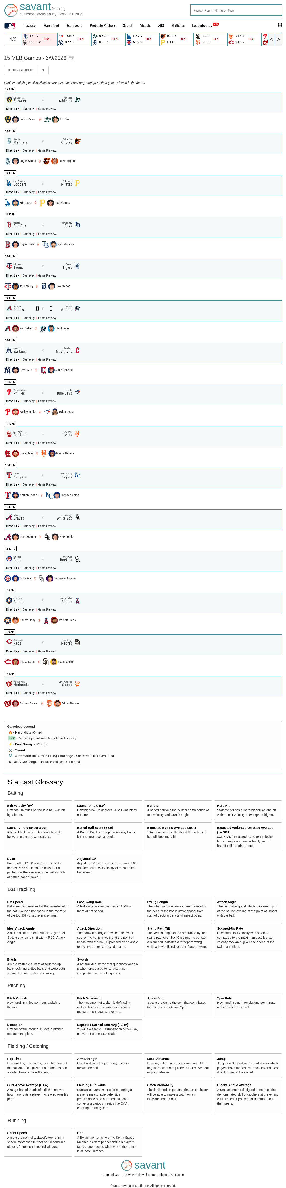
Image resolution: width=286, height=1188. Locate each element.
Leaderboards (205, 25)
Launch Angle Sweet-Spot (26, 827)
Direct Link (13, 109)
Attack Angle (226, 902)
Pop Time (14, 1059)
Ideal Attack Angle (21, 928)
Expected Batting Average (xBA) (171, 827)
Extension (14, 1025)
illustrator (30, 25)
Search (128, 25)
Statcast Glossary (35, 782)
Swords (83, 959)
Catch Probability (160, 1085)
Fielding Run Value (91, 1085)
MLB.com (177, 1174)
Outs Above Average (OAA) (27, 1085)
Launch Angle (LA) (91, 805)
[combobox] (236, 10)
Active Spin (155, 998)
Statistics (178, 25)
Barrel (23, 738)
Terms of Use (111, 1174)
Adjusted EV (86, 859)
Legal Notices (158, 1174)
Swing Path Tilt (158, 928)
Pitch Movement (89, 998)
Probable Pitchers (102, 25)
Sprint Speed (17, 1133)
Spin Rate (224, 998)
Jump (221, 1059)
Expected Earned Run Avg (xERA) (102, 1025)
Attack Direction (89, 928)
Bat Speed (15, 902)
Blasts (12, 959)
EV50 (11, 859)
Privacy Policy (135, 1174)
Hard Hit (21, 732)
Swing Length (157, 902)
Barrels (152, 805)
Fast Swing (23, 744)
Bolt (80, 1133)
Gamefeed (51, 25)
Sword (20, 750)
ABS (161, 25)
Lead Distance (158, 1059)
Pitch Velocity (17, 998)
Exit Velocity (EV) (20, 805)
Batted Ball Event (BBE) (95, 827)
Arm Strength (87, 1059)
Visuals (145, 25)
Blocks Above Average (234, 1085)
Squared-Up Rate (230, 928)
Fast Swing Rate (89, 902)
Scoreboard (74, 25)
